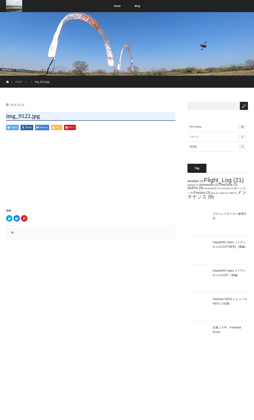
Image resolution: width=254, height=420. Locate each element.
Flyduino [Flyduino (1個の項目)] (193, 185)
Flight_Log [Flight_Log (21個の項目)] (224, 180)
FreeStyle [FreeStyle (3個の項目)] (228, 184)
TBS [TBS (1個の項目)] (232, 193)
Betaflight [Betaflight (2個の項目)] (195, 181)
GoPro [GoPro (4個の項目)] (195, 188)
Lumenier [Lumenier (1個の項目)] (227, 188)
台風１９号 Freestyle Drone (227, 329)
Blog (137, 6)
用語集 (217, 146)
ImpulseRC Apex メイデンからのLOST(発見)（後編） (230, 244)
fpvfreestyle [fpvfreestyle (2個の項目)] (209, 184)
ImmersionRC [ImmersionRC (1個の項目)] (212, 188)
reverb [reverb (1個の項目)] (223, 193)
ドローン (217, 136)
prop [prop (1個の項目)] (214, 193)
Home (117, 6)
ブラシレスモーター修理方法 (230, 216)
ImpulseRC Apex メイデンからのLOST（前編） (229, 273)
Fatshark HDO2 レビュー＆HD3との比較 (230, 301)
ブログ (18, 81)
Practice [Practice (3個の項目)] (202, 192)
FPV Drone (217, 126)
